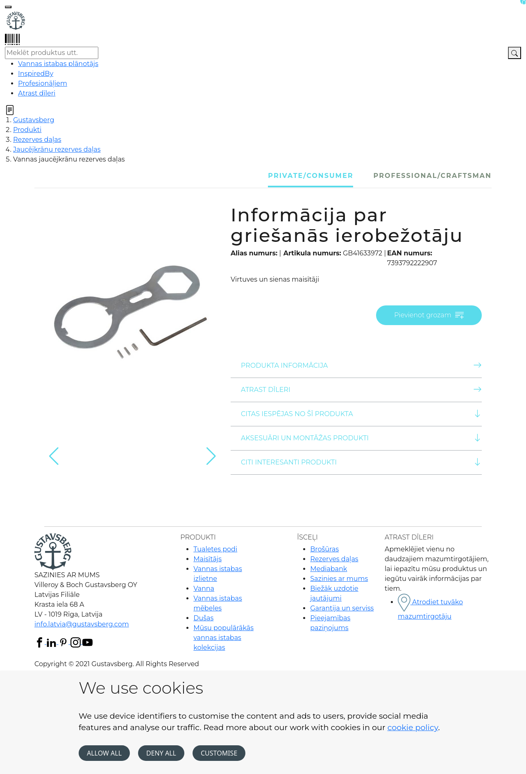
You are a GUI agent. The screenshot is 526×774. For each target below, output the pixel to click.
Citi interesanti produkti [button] (361, 462)
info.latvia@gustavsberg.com (81, 624)
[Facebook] (40, 642)
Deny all (161, 753)
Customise (219, 753)
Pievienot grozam (429, 315)
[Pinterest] (64, 642)
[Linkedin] (52, 642)
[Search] (514, 53)
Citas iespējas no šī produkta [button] (361, 413)
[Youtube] (87, 642)
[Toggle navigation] (8, 7)
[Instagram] (76, 642)
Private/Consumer (310, 176)
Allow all (104, 753)
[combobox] (51, 53)
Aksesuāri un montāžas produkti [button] (361, 437)
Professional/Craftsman (433, 176)
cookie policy (413, 727)
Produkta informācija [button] (361, 365)
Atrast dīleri (361, 389)
